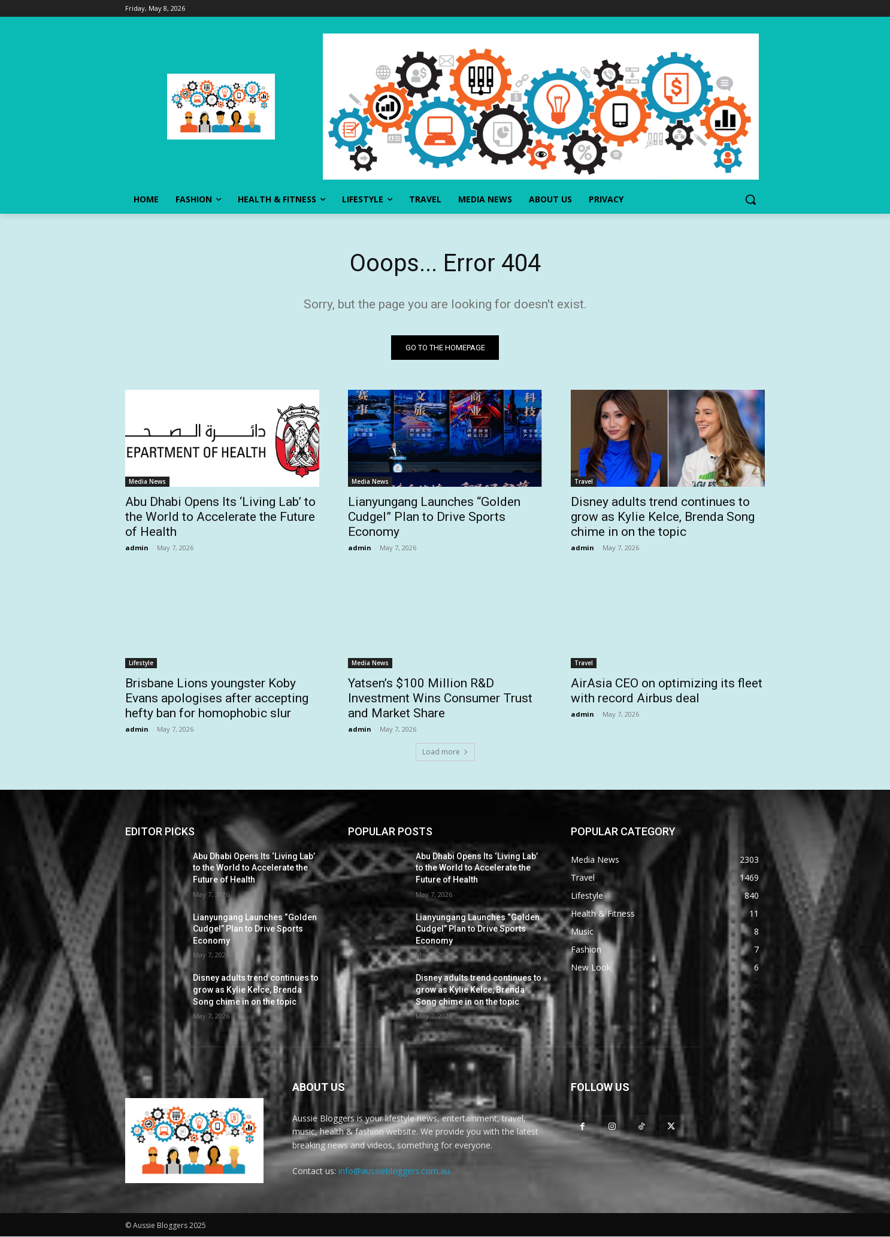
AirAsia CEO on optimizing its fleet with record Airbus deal (666, 690)
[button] (750, 199)
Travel (583, 481)
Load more (445, 752)
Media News (147, 481)
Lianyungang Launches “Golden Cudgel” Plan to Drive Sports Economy (434, 517)
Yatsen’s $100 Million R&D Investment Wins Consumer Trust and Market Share (440, 698)
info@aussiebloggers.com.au (394, 1171)
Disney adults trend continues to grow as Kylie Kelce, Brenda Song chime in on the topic (663, 517)
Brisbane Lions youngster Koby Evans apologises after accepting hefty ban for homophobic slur (216, 698)
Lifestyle (141, 663)
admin (137, 547)
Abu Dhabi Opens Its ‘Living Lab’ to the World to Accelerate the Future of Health (220, 517)
